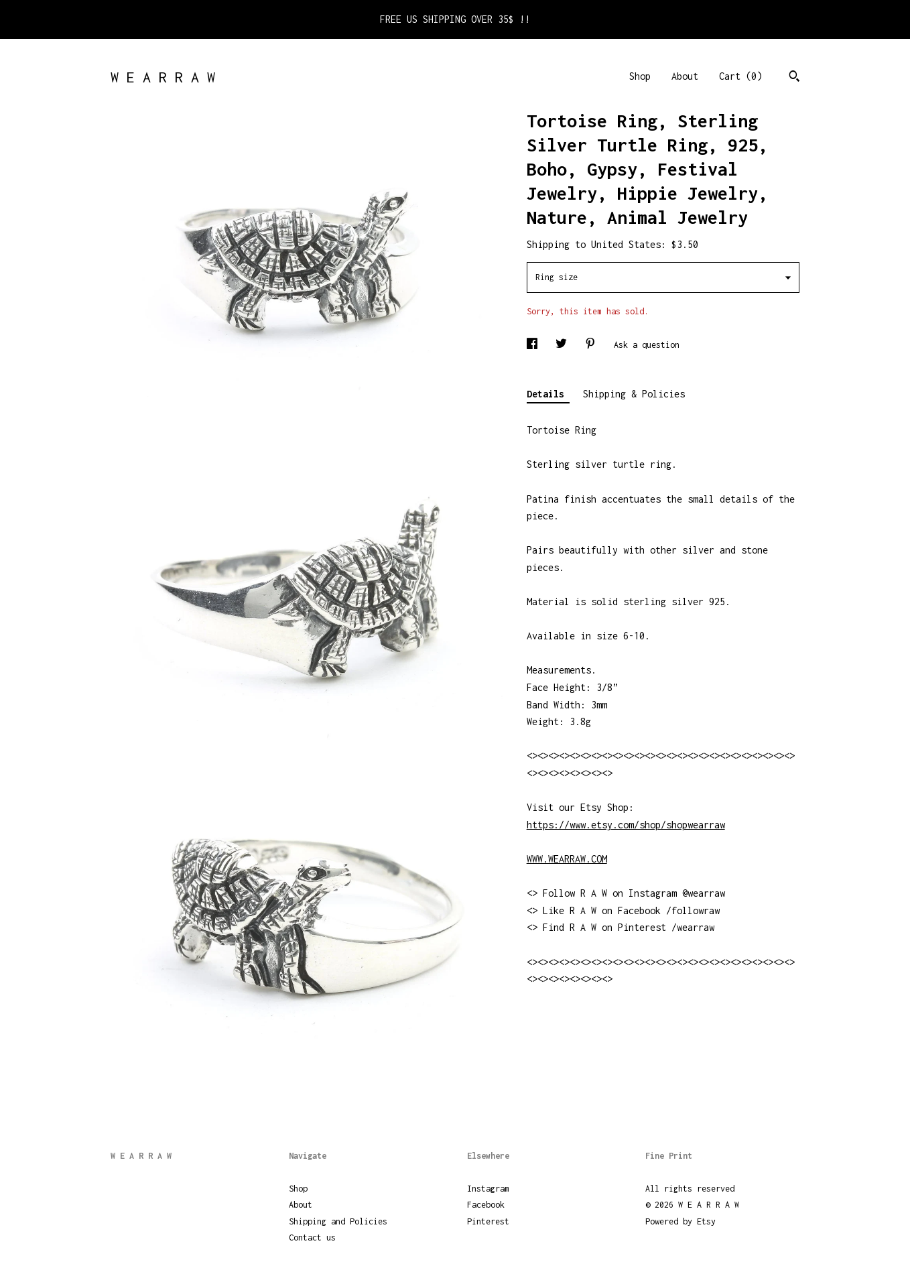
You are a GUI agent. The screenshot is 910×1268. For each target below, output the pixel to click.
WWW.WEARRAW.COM (567, 859)
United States (626, 244)
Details (548, 393)
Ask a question (646, 345)
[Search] (794, 77)
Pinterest (488, 1221)
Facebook (486, 1205)
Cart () (740, 76)
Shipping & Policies (634, 393)
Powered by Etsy (680, 1221)
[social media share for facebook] (534, 345)
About (684, 76)
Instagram (488, 1189)
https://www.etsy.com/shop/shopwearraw (626, 824)
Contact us (312, 1237)
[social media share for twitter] (564, 345)
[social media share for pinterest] (592, 345)
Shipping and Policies (338, 1221)
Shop (640, 76)
